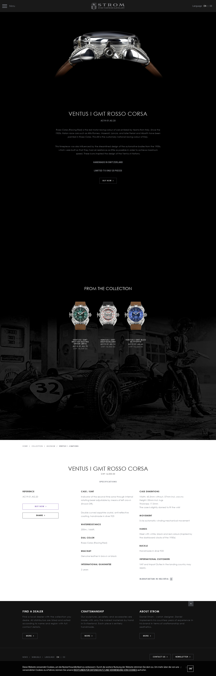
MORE (30, 636)
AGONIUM (51, 446)
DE (211, 6)
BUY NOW (40, 506)
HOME (25, 446)
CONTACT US (160, 657)
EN (205, 6)
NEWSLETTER (183, 657)
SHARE (40, 515)
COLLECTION (37, 446)
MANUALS (36, 657)
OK (190, 668)
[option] (80, 325)
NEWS (25, 657)
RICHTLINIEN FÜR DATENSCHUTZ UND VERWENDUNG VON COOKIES (105, 670)
